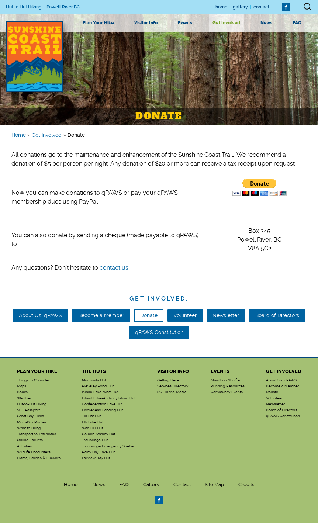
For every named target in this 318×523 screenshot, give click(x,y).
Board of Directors (277, 315)
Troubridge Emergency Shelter (108, 446)
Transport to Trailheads (36, 434)
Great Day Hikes (30, 416)
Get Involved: (159, 298)
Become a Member (101, 315)
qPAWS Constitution (159, 332)
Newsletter (225, 315)
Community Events (227, 392)
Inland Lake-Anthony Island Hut (108, 398)
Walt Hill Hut (92, 428)
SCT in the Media (171, 392)
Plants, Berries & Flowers (39, 458)
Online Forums (30, 440)
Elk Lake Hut (92, 422)
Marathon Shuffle (225, 380)
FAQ (297, 22)
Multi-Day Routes (31, 422)
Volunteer (185, 315)
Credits (246, 484)
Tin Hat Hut (91, 416)
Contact (261, 7)
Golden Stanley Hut (98, 434)
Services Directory (172, 386)
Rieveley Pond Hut (98, 386)
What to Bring (29, 428)
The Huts (94, 371)
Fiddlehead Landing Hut (102, 410)
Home (221, 7)
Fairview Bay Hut (96, 458)
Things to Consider (33, 380)
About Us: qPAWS (40, 315)
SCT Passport (28, 410)
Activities (24, 446)
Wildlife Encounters (34, 452)
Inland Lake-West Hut (100, 392)
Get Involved (226, 22)
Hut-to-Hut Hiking (31, 404)
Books (22, 392)
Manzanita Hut (94, 380)
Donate (149, 315)
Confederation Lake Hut (102, 404)
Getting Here (168, 380)
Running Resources (228, 386)
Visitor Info (146, 22)
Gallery (240, 7)
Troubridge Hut (95, 440)
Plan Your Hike (98, 22)
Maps (21, 386)
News (266, 22)
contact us (114, 267)
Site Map (214, 484)
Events (185, 22)
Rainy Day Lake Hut (98, 452)
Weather (24, 398)
